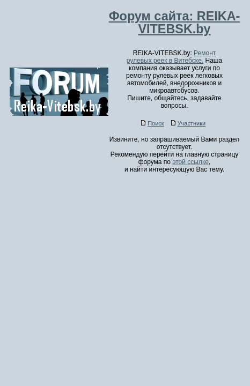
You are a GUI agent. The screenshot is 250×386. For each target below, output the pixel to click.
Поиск (152, 123)
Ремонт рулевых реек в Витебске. (171, 56)
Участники (188, 123)
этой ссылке (190, 162)
